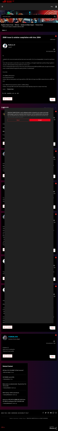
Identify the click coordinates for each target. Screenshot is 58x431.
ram (15, 93)
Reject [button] (18, 120)
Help (52, 6)
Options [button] (4, 30)
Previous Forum (39, 24)
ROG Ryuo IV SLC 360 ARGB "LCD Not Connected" (13, 370)
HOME (9, 413)
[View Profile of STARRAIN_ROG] (13, 337)
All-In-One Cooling (7, 372)
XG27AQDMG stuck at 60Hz (8, 377)
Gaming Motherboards (8, 394)
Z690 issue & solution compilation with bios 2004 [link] (13, 26)
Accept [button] (40, 120)
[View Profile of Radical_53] (11, 45)
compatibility (9, 93)
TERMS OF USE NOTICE (14, 418)
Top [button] (4, 427)
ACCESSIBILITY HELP (23, 413)
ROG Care (17, 24)
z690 (18, 93)
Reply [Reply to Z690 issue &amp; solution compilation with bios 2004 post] (52, 99)
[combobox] (29, 16)
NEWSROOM (14, 413)
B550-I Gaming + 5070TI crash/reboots (11, 392)
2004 (5, 93)
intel (13, 93)
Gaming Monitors (7, 379)
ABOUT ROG (4, 413)
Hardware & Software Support (27, 24)
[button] (4, 98)
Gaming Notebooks (7, 387)
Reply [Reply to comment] (52, 328)
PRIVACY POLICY (22, 418)
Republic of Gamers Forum (7, 24)
